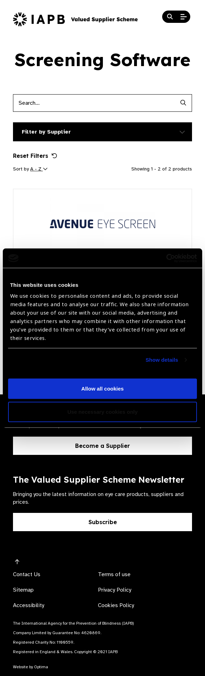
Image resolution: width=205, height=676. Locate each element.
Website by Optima (30, 666)
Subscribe (102, 522)
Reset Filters (35, 155)
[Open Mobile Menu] (183, 17)
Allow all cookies (102, 389)
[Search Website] (170, 16)
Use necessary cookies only (102, 412)
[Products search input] (93, 103)
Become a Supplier (102, 445)
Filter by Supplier (46, 131)
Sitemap (23, 589)
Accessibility (28, 605)
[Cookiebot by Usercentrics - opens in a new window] (166, 258)
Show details (162, 360)
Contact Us (26, 574)
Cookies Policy (116, 605)
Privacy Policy (114, 589)
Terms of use (114, 574)
